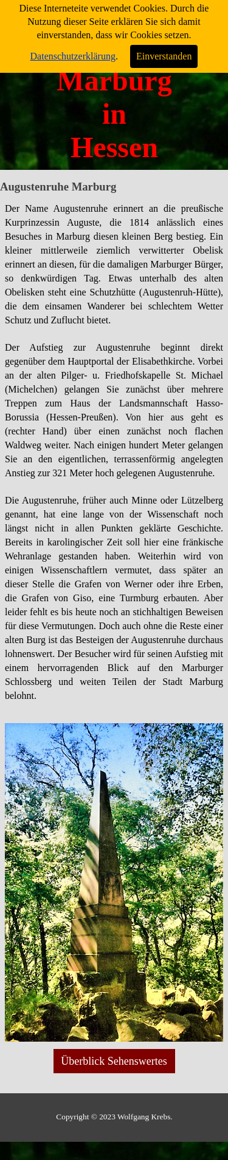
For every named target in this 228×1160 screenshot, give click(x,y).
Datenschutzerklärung (73, 56)
